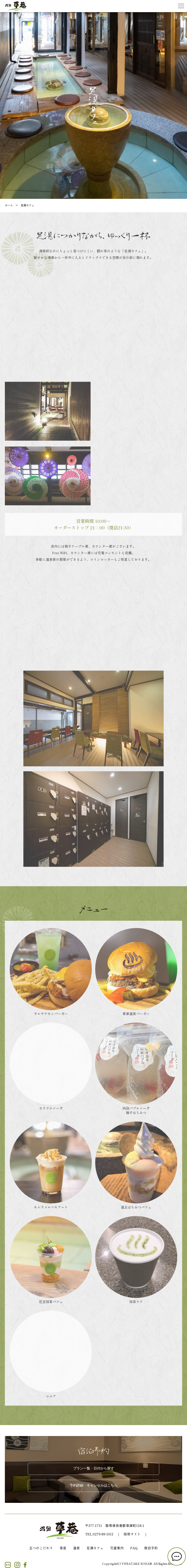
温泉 (76, 1547)
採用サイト (132, 1534)
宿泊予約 (151, 1547)
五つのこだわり (41, 1547)
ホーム (9, 205)
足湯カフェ (94, 1547)
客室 (63, 1547)
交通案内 (117, 1547)
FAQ (134, 1547)
